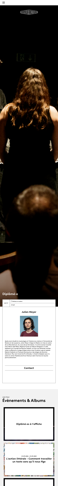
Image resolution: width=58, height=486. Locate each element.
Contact (29, 368)
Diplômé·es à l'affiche (29, 424)
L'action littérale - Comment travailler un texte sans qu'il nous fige (29, 460)
